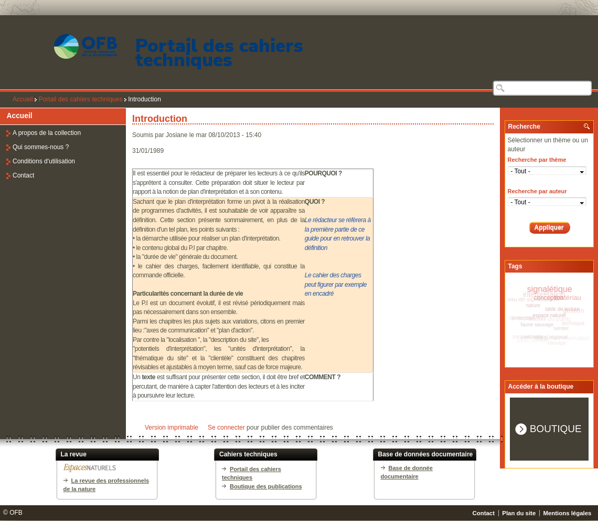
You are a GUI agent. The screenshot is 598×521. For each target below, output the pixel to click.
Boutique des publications (266, 486)
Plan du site (519, 513)
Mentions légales (567, 513)
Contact (23, 175)
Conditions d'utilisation (44, 161)
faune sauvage (535, 324)
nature (532, 304)
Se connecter (226, 427)
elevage (556, 343)
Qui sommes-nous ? (41, 147)
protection (521, 317)
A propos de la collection (47, 133)
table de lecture (561, 309)
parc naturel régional (542, 336)
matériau (568, 299)
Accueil (23, 99)
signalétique (552, 289)
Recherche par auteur (537, 191)
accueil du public (552, 320)
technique (572, 324)
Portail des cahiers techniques (219, 53)
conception (548, 297)
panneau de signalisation (528, 298)
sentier (559, 328)
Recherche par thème (537, 160)
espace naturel (547, 314)
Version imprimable (171, 427)
